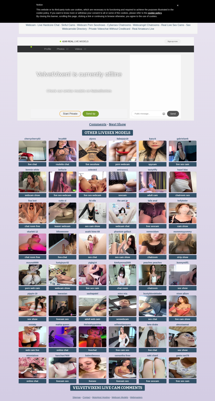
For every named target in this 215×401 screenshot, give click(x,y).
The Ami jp (122, 200)
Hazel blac (182, 169)
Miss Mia (122, 293)
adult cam (152, 195)
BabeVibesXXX (92, 355)
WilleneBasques (122, 324)
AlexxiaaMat (182, 324)
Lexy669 (62, 138)
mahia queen (62, 324)
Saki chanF (152, 355)
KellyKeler (183, 200)
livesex (92, 381)
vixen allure (182, 293)
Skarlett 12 (32, 231)
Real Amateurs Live (143, 28)
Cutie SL (62, 200)
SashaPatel (92, 293)
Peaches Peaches (152, 262)
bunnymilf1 (183, 262)
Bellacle (62, 169)
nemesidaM (152, 231)
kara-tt (152, 138)
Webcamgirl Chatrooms (146, 25)
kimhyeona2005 (122, 262)
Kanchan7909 (62, 355)
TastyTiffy (152, 169)
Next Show (117, 124)
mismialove (32, 355)
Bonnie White (32, 169)
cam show (182, 226)
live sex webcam (62, 195)
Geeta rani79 (182, 355)
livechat (92, 350)
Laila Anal (152, 200)
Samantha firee (122, 355)
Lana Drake (152, 324)
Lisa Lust (32, 200)
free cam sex (122, 350)
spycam (152, 164)
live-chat (62, 257)
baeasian (62, 293)
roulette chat (62, 164)
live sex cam (182, 164)
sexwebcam (122, 319)
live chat (32, 164)
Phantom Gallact (122, 231)
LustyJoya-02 (62, 262)
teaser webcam (62, 226)
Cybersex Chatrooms (119, 25)
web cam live (32, 350)
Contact (86, 397)
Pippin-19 (32, 293)
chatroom (152, 257)
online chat (62, 350)
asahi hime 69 (92, 231)
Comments (97, 124)
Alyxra (92, 138)
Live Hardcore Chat (48, 25)
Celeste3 (92, 169)
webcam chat (122, 226)
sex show (182, 288)
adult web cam (92, 319)
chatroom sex (182, 195)
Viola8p (32, 324)
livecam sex (62, 319)
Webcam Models (120, 397)
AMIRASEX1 (122, 169)
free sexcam (152, 226)
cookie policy (155, 13)
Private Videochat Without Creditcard (109, 28)
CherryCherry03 (32, 138)
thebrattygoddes (92, 324)
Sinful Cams (68, 25)
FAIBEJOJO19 (122, 138)
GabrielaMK (182, 138)
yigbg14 (92, 262)
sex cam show (92, 226)
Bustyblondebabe (152, 293)
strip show (182, 257)
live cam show (182, 319)
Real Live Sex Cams (172, 25)
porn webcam (122, 164)
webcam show (32, 195)
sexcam (122, 195)
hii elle (92, 200)
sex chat (92, 257)
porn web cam (32, 288)
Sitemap (77, 397)
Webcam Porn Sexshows (91, 25)
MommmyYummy (182, 231)
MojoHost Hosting (101, 397)
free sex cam (182, 381)
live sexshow (92, 164)
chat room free (32, 226)
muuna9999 (32, 262)
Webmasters (136, 397)
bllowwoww (62, 231)
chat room (122, 288)
